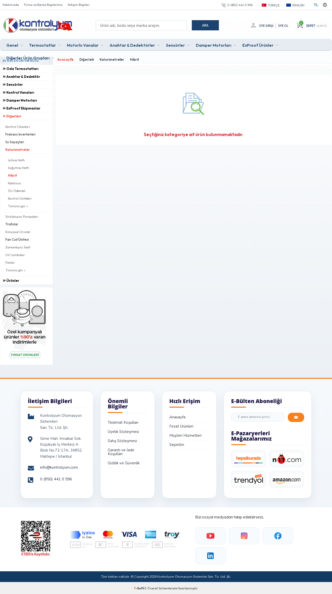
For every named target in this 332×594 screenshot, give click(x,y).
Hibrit (12, 175)
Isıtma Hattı (16, 159)
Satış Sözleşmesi (122, 440)
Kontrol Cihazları (17, 126)
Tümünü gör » (18, 205)
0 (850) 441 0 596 (240, 5)
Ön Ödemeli (16, 190)
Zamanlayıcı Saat (17, 246)
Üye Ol (283, 26)
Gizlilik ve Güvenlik (124, 462)
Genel (12, 44)
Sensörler (175, 44)
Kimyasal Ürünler (18, 231)
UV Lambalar (15, 254)
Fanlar (10, 262)
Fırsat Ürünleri (181, 425)
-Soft (139, 587)
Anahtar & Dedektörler (132, 44)
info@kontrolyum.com (59, 466)
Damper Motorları (213, 44)
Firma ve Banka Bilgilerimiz (43, 5)
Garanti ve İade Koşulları (121, 451)
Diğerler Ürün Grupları (28, 57)
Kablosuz (14, 182)
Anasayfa (177, 416)
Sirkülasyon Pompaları (21, 216)
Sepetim (176, 443)
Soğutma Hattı (18, 167)
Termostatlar (42, 44)
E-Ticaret (151, 587)
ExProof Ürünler (258, 44)
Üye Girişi (266, 26)
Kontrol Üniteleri (20, 198)
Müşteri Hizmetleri (185, 434)
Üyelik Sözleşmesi (123, 430)
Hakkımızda (11, 5)
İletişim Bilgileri (78, 5)
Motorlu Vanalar (83, 44)
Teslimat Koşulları (123, 421)
